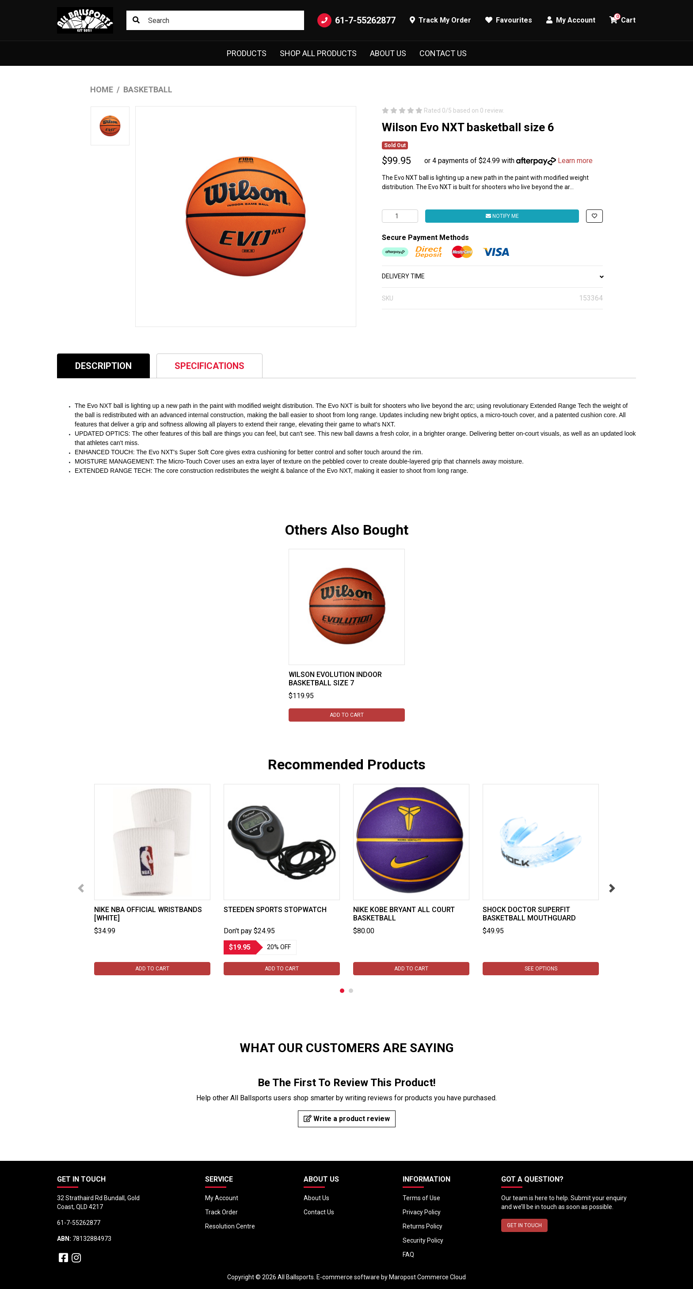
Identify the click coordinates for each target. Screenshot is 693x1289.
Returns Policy (422, 1226)
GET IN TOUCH (524, 1225)
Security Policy (423, 1240)
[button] (594, 216)
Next (612, 888)
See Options (541, 969)
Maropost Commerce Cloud (427, 1277)
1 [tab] (342, 991)
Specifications (209, 366)
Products (247, 53)
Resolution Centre (230, 1226)
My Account (221, 1198)
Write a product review (347, 1118)
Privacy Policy (422, 1212)
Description (103, 366)
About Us (388, 53)
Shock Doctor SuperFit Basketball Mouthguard (529, 913)
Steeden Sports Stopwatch (275, 909)
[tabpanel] (346, 635)
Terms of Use (421, 1198)
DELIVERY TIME (492, 276)
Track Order (221, 1212)
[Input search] (215, 20)
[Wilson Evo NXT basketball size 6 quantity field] (400, 216)
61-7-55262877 (356, 20)
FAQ (408, 1254)
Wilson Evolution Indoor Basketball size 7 (335, 678)
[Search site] (136, 20)
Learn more (575, 160)
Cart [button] (622, 18)
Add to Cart (347, 715)
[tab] (103, 366)
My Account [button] (570, 20)
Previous (81, 888)
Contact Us (443, 53)
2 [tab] (351, 991)
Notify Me (502, 216)
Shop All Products (318, 53)
